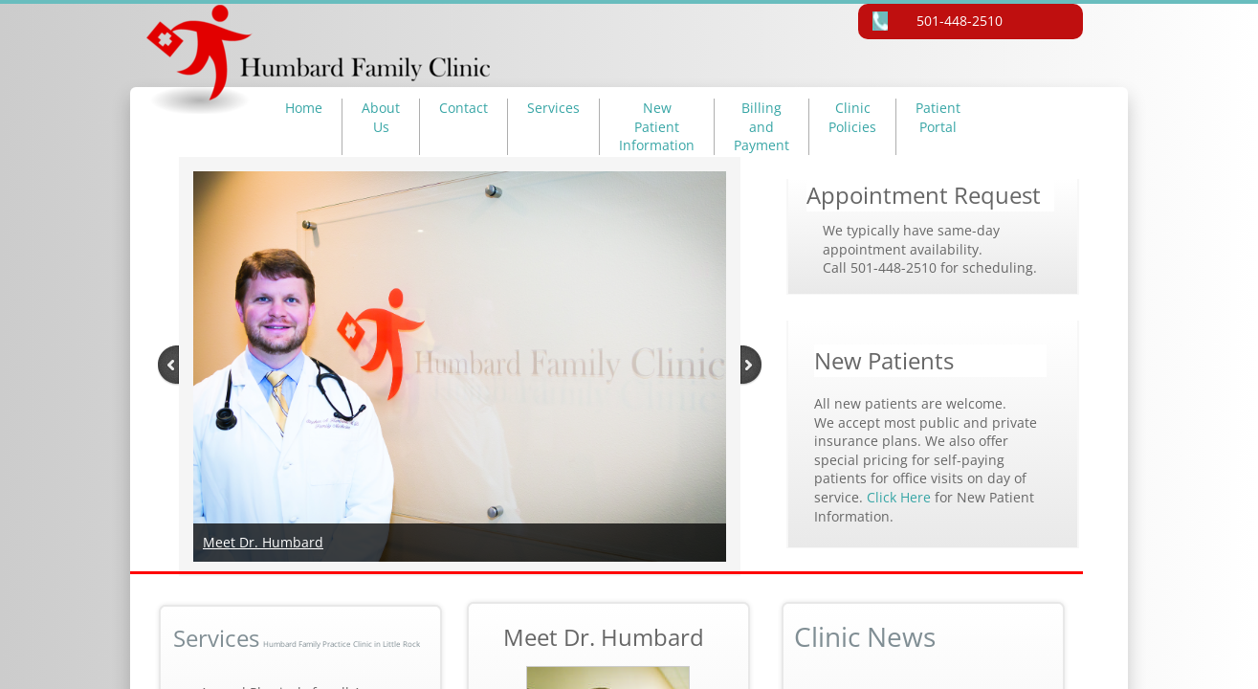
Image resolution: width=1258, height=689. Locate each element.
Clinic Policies (852, 117)
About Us (381, 117)
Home (303, 108)
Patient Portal (938, 117)
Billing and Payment (761, 126)
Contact (463, 108)
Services (553, 108)
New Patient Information (657, 126)
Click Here (901, 497)
